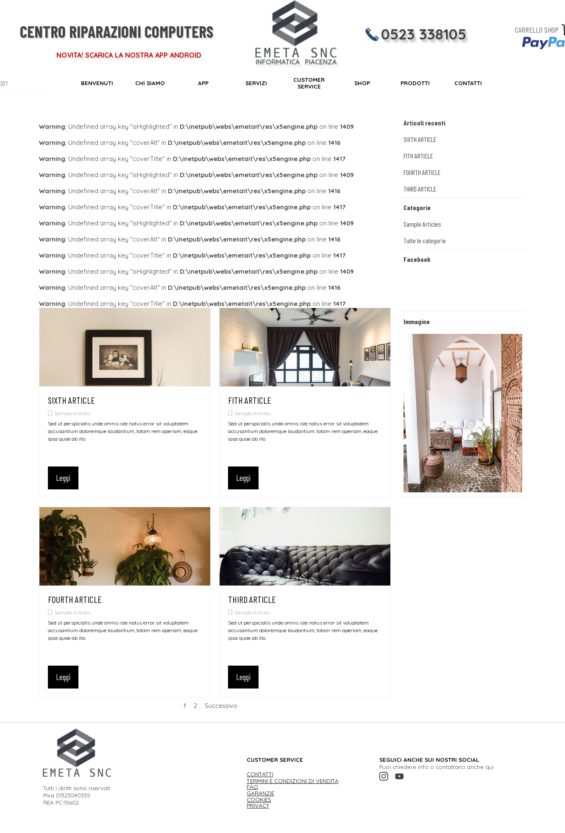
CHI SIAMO (150, 83)
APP (203, 83)
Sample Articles (72, 413)
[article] (125, 403)
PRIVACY (258, 805)
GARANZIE (260, 793)
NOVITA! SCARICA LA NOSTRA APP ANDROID (128, 55)
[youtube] (399, 776)
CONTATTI (468, 83)
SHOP (362, 83)
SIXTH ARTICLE (71, 400)
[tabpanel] (121, 791)
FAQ (252, 786)
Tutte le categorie (425, 240)
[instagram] (383, 776)
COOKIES (259, 799)
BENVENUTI (97, 83)
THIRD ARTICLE (252, 599)
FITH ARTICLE (249, 400)
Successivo (221, 706)
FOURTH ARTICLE (75, 599)
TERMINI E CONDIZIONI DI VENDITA (293, 780)
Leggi (63, 478)
